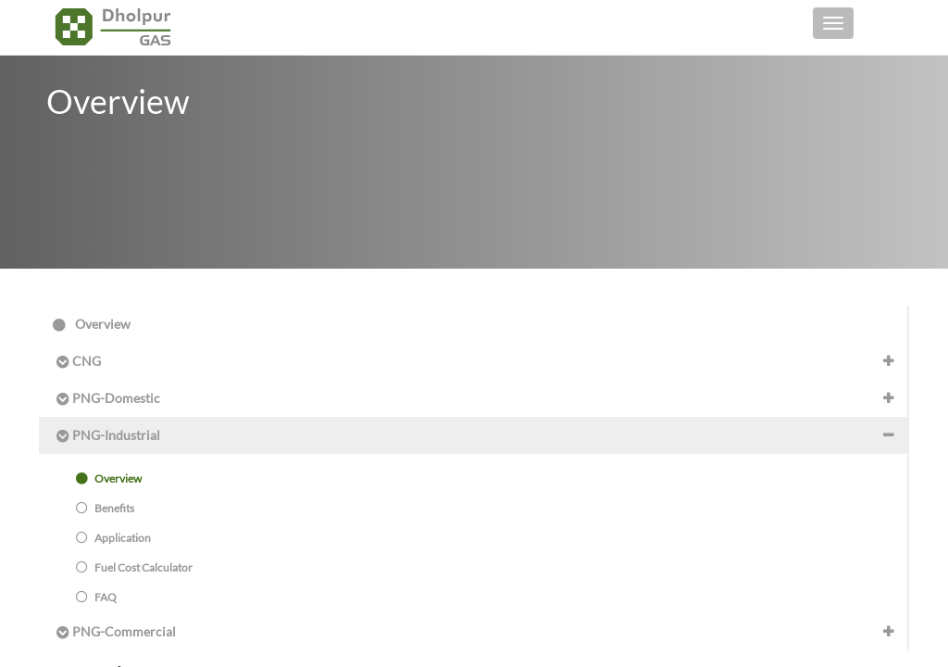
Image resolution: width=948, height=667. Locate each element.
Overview (92, 324)
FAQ (96, 597)
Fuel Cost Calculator (134, 567)
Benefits (105, 508)
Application (113, 538)
